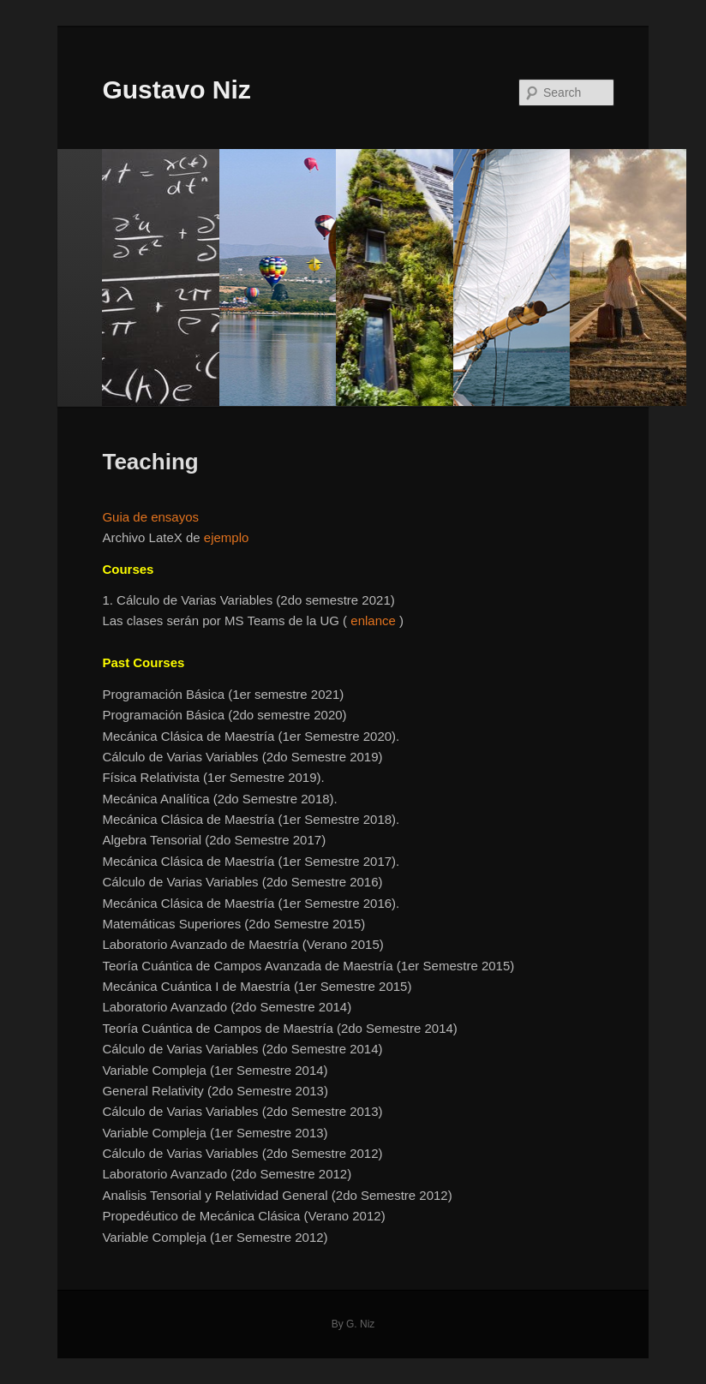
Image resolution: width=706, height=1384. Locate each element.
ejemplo (226, 537)
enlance (373, 620)
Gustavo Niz (176, 89)
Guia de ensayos (150, 517)
